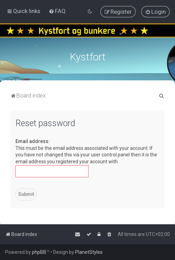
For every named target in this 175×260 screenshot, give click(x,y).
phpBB (39, 252)
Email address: (32, 140)
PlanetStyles (89, 252)
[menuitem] (57, 11)
